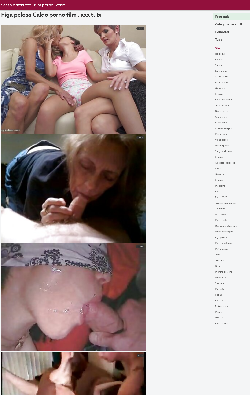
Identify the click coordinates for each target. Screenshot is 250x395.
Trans (218, 254)
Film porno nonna (123, 387)
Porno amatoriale (225, 243)
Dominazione (223, 214)
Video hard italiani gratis (199, 387)
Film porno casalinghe (55, 384)
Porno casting (223, 220)
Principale (223, 17)
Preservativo (222, 323)
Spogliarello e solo (226, 151)
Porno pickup (223, 249)
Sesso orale (221, 122)
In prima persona (225, 272)
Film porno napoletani (36, 387)
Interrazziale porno (226, 128)
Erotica (219, 168)
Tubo (219, 40)
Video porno (222, 140)
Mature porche (14, 391)
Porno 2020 (222, 300)
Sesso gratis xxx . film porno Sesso (35, 5)
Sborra (219, 65)
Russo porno (222, 134)
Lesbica (219, 157)
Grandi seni (221, 117)
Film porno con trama (128, 384)
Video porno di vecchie (104, 391)
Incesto (219, 318)
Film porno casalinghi (140, 391)
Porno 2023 (222, 197)
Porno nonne (65, 387)
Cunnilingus (221, 71)
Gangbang (221, 88)
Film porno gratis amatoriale (199, 384)
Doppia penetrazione (227, 226)
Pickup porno (223, 306)
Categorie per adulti (231, 24)
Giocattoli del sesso (226, 163)
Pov (217, 191)
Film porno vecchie (71, 391)
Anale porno (222, 82)
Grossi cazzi (221, 174)
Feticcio (220, 94)
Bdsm (218, 266)
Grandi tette (222, 111)
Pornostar (223, 32)
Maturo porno (223, 145)
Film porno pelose (232, 391)
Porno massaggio (225, 231)
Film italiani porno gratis (20, 384)
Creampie (220, 209)
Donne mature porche (200, 391)
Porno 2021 (222, 277)
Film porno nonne (41, 391)
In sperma (221, 186)
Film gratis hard (169, 391)
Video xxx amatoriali (161, 384)
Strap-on (220, 283)
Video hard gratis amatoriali (159, 387)
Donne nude (230, 387)
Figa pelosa (222, 237)
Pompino (220, 59)
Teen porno (221, 260)
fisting (219, 295)
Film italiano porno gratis (92, 384)
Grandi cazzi (222, 77)
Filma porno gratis (93, 387)
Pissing (219, 312)
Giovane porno (224, 105)
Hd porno (220, 54)
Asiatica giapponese (227, 203)
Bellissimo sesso (224, 100)
